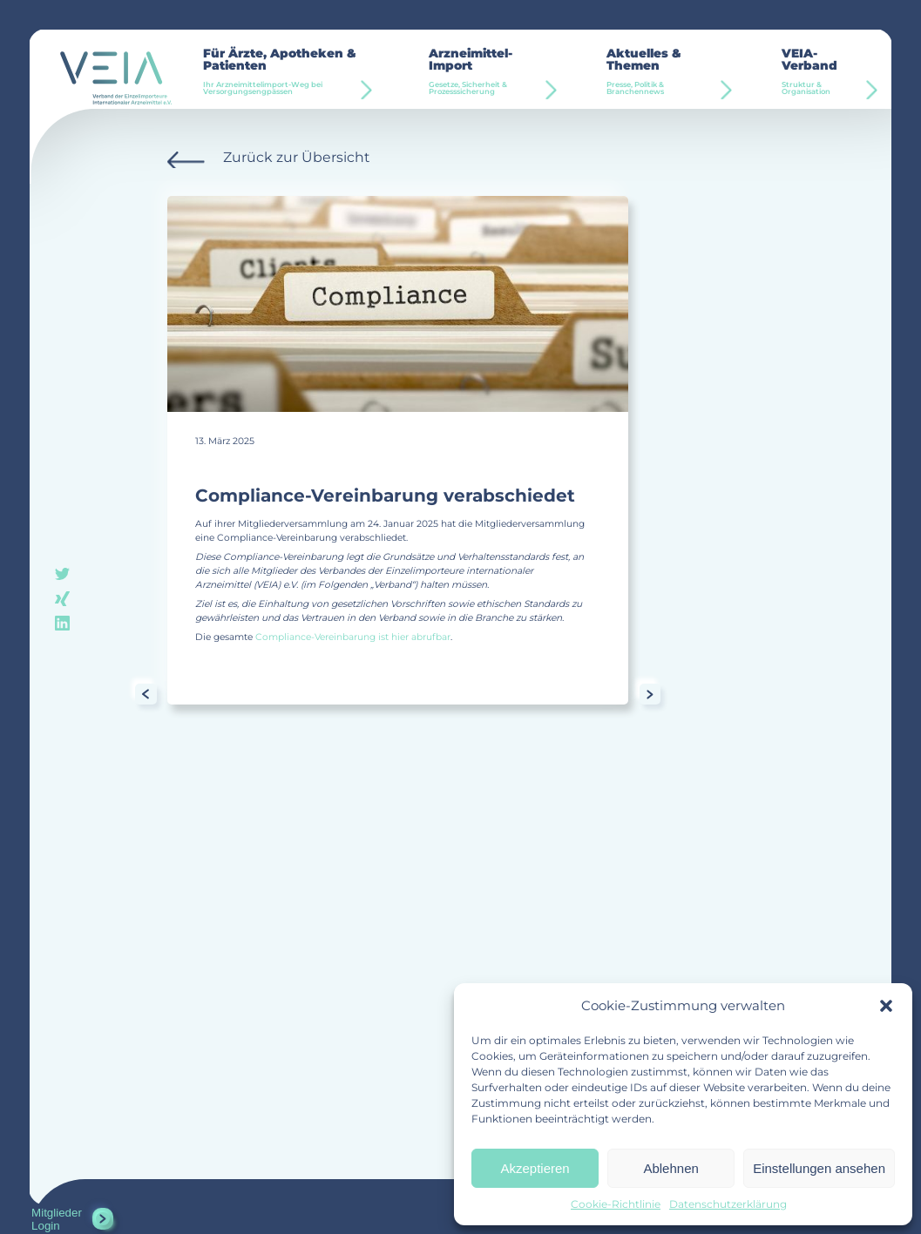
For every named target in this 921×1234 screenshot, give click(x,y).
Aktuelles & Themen (666, 72)
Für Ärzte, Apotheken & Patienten (288, 72)
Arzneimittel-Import (490, 72)
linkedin (62, 622)
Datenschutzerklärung (728, 1203)
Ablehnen (670, 1168)
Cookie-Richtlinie (615, 1203)
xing (62, 598)
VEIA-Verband (824, 72)
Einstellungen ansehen (819, 1168)
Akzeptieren (534, 1168)
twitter (62, 574)
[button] (886, 1006)
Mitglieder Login (56, 1219)
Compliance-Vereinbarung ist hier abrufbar (352, 637)
